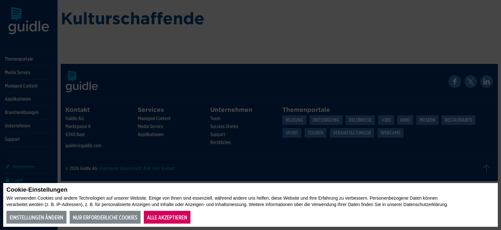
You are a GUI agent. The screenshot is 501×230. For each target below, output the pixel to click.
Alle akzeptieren (167, 217)
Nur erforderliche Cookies (105, 217)
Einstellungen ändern (36, 217)
